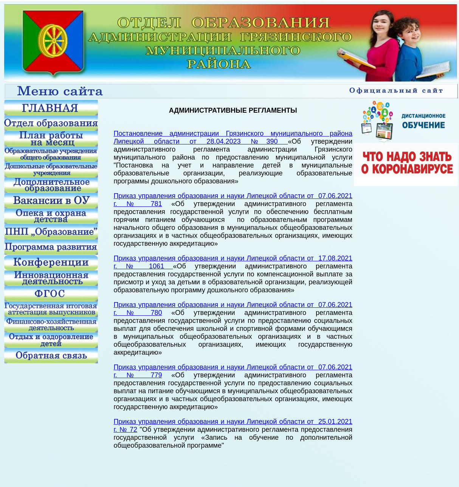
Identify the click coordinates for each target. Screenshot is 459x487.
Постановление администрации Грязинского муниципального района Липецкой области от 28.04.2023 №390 (232, 137)
